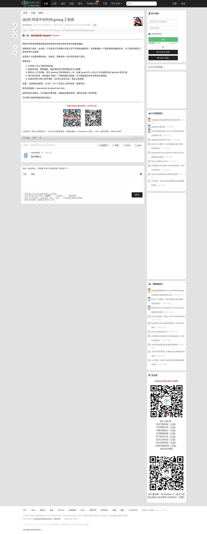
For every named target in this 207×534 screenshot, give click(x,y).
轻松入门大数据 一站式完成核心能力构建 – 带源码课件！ (167, 146)
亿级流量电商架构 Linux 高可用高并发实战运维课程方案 (168, 133)
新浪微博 (72, 510)
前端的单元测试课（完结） (161, 140)
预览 (33, 174)
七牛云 (75, 519)
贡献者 (42, 510)
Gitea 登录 (163, 58)
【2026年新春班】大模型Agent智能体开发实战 (168, 354)
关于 (25, 510)
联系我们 (104, 510)
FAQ (33, 510)
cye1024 (35, 153)
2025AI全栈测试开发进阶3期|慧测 (165, 174)
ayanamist (26, 25)
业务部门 (103, 145)
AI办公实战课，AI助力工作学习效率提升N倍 (168, 316)
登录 (183, 3)
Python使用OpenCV (159, 161)
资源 (71, 3)
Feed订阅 (133, 510)
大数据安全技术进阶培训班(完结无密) (166, 120)
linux (126, 145)
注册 (174, 3)
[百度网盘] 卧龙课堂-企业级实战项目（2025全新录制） (168, 168)
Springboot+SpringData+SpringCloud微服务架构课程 (167, 155)
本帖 (116, 145)
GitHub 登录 (163, 52)
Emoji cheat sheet (73, 198)
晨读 (51, 510)
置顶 (94, 25)
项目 (63, 3)
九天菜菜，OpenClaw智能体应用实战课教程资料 (167, 183)
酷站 (122, 510)
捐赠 (114, 510)
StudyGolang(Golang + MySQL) (47, 519)
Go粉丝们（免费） (177, 497)
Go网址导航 (93, 3)
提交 (137, 194)
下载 (105, 3)
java (138, 145)
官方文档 (116, 3)
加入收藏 (26, 138)
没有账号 (62, 168)
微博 (34, 138)
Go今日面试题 (157, 67)
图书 (80, 3)
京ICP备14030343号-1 (32, 530)
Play (83, 510)
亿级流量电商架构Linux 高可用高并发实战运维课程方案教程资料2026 (167, 293)
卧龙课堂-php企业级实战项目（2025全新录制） (167, 325)
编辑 (25, 174)
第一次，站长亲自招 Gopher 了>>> (41, 35)
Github (61, 510)
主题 (46, 3)
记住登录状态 (155, 34)
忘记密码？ (173, 43)
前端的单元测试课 (158, 127)
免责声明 (92, 510)
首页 (25, 13)
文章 (54, 3)
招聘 (41, 13)
